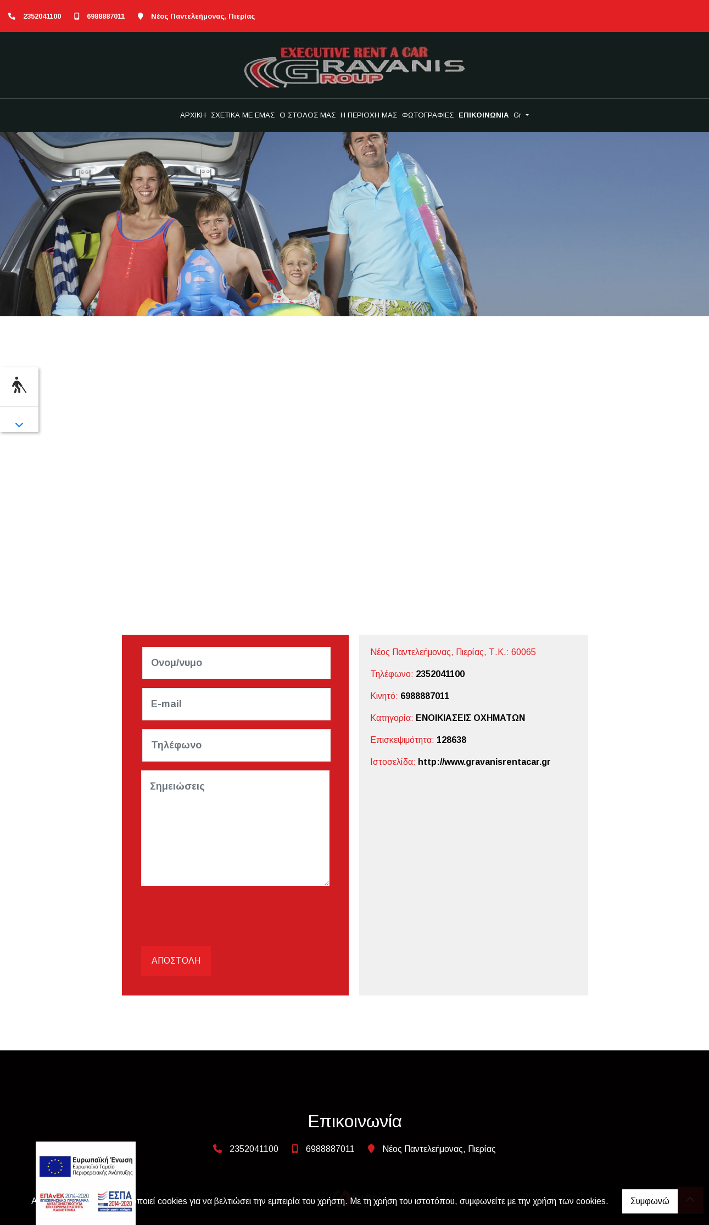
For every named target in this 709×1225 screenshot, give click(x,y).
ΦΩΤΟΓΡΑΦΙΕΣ (428, 115)
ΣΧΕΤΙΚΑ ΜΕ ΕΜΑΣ (243, 115)
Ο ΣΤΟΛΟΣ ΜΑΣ (308, 115)
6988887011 (106, 16)
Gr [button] (518, 115)
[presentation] (226, 916)
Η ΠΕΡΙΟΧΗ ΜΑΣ (368, 115)
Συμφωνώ (649, 1201)
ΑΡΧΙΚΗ (193, 115)
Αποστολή (176, 960)
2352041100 (42, 16)
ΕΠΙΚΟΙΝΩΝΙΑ (484, 115)
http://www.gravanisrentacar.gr (484, 762)
